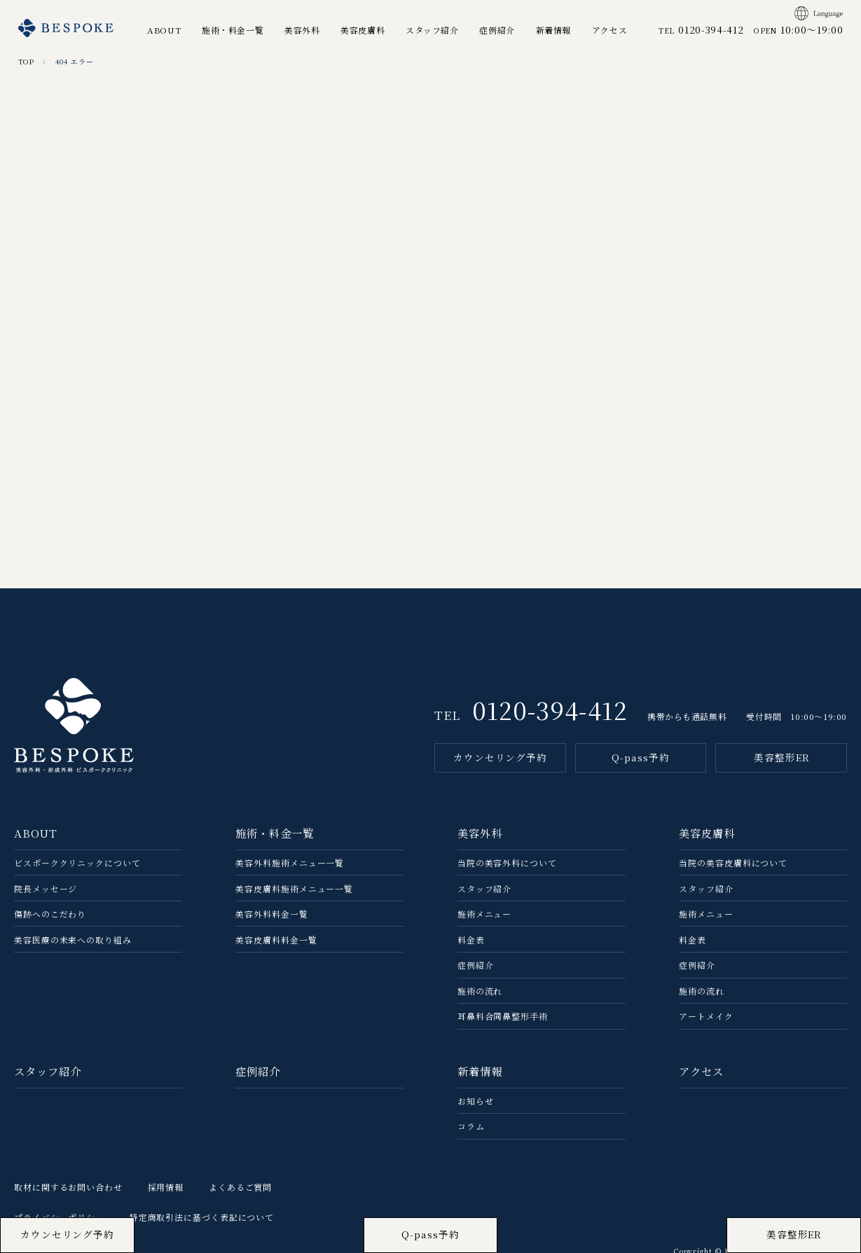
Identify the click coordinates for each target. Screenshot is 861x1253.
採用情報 (166, 1187)
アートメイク (706, 1016)
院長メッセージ (45, 888)
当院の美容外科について (507, 862)
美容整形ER (781, 757)
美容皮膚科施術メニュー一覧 (294, 888)
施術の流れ (480, 991)
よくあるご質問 (240, 1187)
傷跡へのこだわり (50, 914)
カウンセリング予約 (500, 757)
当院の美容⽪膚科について (733, 862)
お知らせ (475, 1101)
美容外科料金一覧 (271, 914)
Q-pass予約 (640, 757)
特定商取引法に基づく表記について (202, 1217)
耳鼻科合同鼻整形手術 (502, 1016)
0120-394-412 (550, 710)
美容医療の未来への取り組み (73, 940)
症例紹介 (496, 30)
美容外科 (301, 30)
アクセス (609, 30)
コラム (471, 1126)
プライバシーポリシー (59, 1217)
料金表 (471, 940)
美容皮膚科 (362, 30)
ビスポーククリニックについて (77, 862)
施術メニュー (484, 914)
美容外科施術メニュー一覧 (289, 862)
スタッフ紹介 (432, 30)
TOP (26, 61)
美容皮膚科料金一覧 (276, 940)
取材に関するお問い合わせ (68, 1187)
